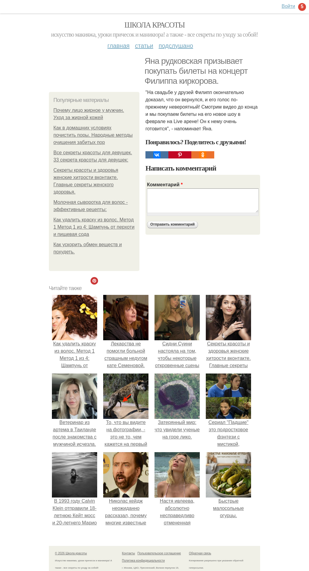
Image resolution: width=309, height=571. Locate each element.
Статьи (144, 45)
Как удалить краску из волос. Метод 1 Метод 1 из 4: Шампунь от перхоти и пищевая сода (94, 227)
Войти (288, 6)
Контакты (128, 553)
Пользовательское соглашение (159, 553)
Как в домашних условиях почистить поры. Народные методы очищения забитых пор (93, 135)
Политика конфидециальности (143, 560)
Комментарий (165, 184)
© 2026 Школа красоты (71, 553)
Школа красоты (154, 25)
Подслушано (176, 45)
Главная (118, 45)
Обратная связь (200, 553)
